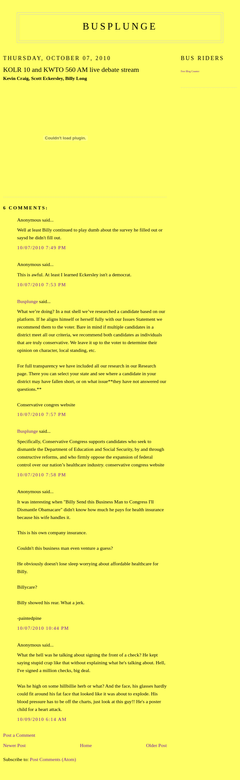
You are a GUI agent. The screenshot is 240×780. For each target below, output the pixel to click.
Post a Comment (19, 735)
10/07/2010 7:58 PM (41, 474)
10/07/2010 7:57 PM (41, 414)
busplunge (120, 26)
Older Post (156, 745)
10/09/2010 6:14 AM (42, 719)
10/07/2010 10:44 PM (43, 628)
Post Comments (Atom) (53, 759)
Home (86, 745)
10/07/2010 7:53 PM (41, 284)
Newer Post (14, 745)
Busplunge (27, 301)
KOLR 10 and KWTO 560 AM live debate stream (71, 69)
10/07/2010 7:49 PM (41, 247)
